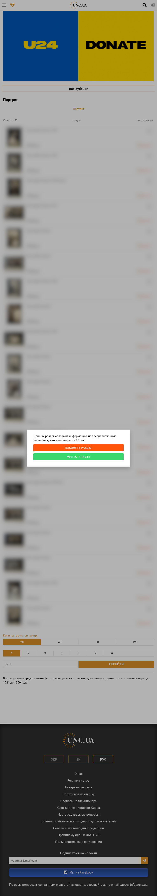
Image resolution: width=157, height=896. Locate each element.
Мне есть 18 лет (78, 456)
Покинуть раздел (78, 447)
